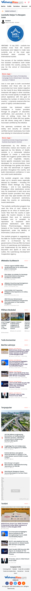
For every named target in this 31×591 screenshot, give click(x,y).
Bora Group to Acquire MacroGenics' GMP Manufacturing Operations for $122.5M (16, 464)
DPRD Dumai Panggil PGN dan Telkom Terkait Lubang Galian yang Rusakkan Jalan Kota (22, 326)
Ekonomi (24, 6)
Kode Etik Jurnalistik (24, 569)
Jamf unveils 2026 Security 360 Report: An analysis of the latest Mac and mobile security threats (19, 385)
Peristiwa (16, 6)
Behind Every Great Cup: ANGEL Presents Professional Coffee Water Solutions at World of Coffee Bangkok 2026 (19, 352)
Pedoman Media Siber (9, 571)
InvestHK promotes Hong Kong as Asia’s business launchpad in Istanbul (15, 141)
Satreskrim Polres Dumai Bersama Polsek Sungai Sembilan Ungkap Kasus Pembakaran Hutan (8, 326)
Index (27, 260)
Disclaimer (20, 571)
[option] (8, 325)
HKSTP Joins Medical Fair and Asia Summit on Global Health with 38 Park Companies (19, 374)
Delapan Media (19, 588)
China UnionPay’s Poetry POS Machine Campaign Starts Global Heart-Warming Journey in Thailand (15, 78)
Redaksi (8, 21)
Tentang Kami (7, 569)
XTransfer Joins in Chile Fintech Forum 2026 (17, 395)
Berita (3, 6)
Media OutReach (10, 11)
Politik (9, 6)
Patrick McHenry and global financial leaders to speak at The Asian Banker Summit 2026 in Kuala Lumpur (16, 455)
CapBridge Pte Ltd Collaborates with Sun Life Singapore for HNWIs (16, 447)
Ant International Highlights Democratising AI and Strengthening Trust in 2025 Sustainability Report (18, 364)
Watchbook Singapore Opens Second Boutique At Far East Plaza (16, 472)
